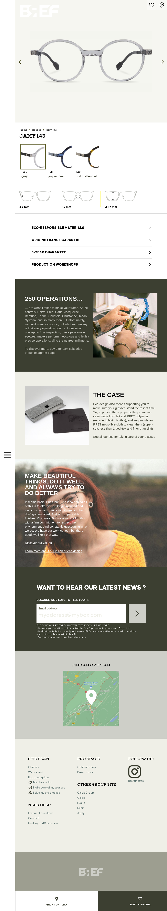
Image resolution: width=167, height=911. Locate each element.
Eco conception (38, 777)
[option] (91, 61)
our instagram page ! (42, 352)
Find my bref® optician (43, 823)
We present (35, 772)
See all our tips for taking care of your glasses (124, 436)
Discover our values (38, 543)
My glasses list (42, 782)
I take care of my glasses (49, 787)
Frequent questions (40, 813)
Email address (48, 608)
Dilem (80, 808)
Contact (33, 818)
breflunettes (136, 781)
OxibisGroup (85, 792)
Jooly (80, 813)
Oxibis (81, 797)
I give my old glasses (46, 792)
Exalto (81, 803)
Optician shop (86, 767)
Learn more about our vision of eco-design (53, 551)
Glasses (33, 767)
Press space (85, 772)
